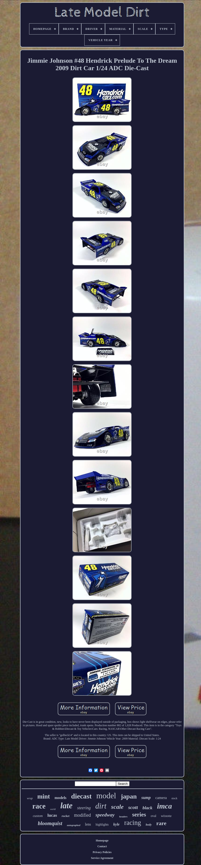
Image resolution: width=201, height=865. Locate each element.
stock (174, 798)
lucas (52, 815)
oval (153, 816)
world (53, 809)
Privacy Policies (102, 852)
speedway (105, 815)
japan (129, 796)
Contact (102, 846)
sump (146, 797)
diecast (81, 796)
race (39, 806)
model (106, 795)
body (149, 824)
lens (88, 824)
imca (164, 806)
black (147, 807)
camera (161, 798)
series (139, 814)
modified (82, 815)
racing (132, 822)
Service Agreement (102, 858)
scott (133, 807)
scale (117, 806)
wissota (166, 816)
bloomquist (50, 823)
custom (38, 816)
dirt (100, 806)
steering (84, 808)
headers (123, 816)
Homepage (102, 840)
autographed (73, 825)
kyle (116, 824)
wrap (30, 798)
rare (161, 823)
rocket (65, 816)
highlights (102, 824)
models (60, 798)
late (66, 805)
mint (43, 796)
